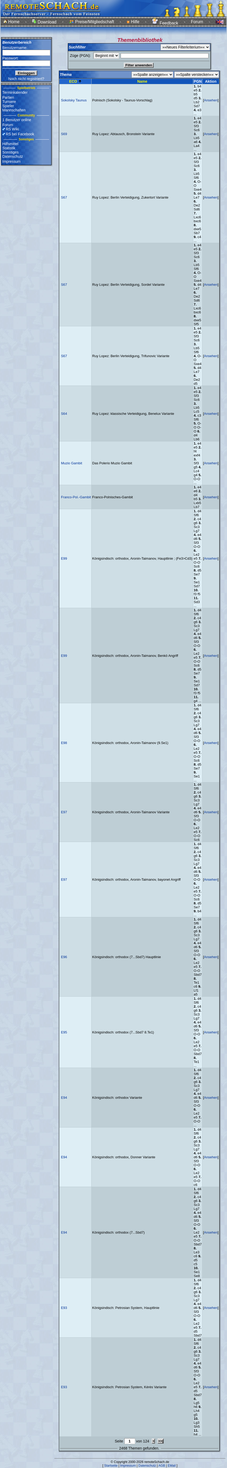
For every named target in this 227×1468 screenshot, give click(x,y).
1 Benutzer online (16, 120)
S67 (64, 197)
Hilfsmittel (10, 144)
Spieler (8, 106)
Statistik (8, 148)
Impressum (11, 161)
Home (11, 21)
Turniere (9, 102)
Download (44, 22)
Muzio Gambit (71, 463)
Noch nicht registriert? (26, 79)
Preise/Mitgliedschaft (91, 21)
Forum (197, 21)
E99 (64, 558)
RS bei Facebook (20, 134)
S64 (64, 414)
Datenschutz (12, 156)
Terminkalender (15, 92)
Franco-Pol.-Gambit (76, 497)
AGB (161, 1465)
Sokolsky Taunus (74, 100)
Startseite (111, 1465)
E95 (64, 1032)
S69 (64, 134)
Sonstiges (10, 152)
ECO (73, 81)
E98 (64, 743)
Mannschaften (14, 110)
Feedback (165, 23)
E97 (64, 812)
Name (142, 81)
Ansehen (210, 100)
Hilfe (133, 21)
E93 (64, 1308)
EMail (172, 1465)
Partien (8, 97)
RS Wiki (12, 129)
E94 (64, 1098)
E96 (64, 957)
